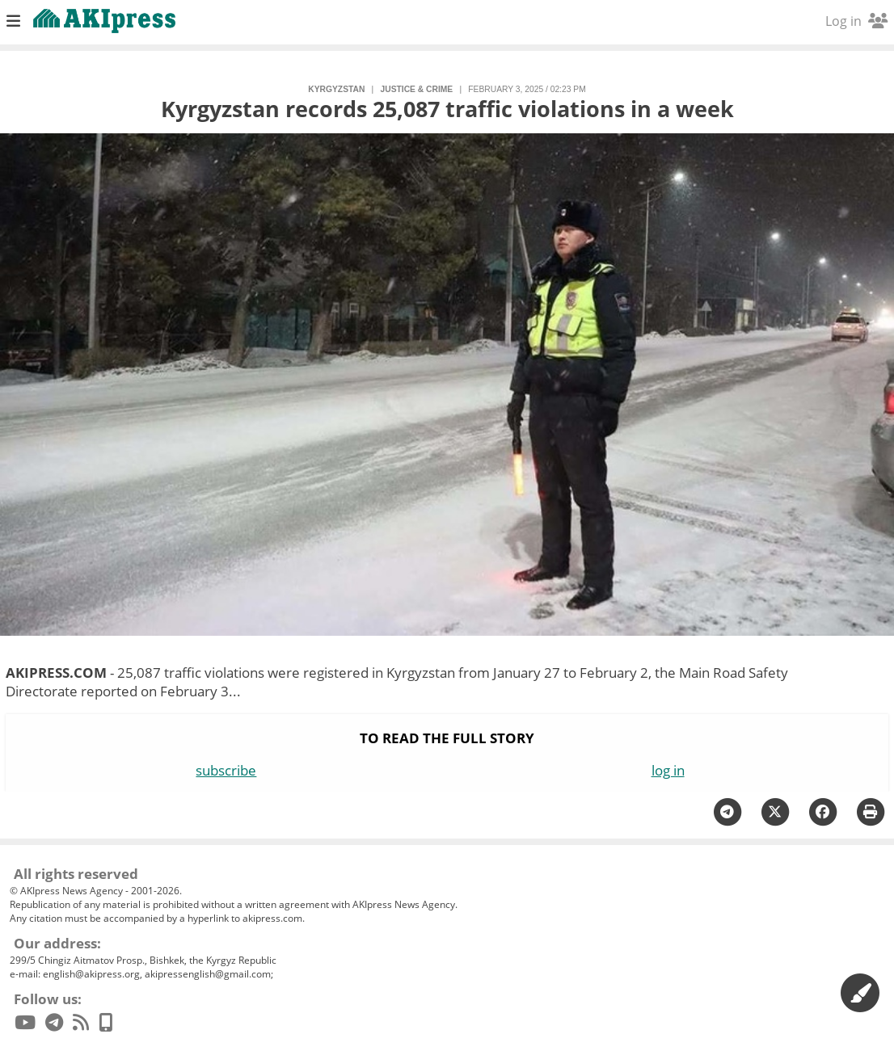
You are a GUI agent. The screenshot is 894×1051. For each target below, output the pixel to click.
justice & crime (417, 89)
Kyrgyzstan (336, 89)
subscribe (226, 770)
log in (668, 770)
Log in (856, 21)
